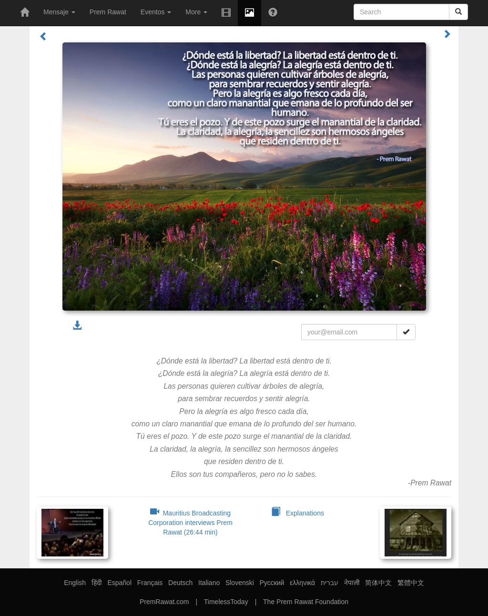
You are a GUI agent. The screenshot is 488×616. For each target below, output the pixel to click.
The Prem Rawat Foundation (305, 602)
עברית (329, 582)
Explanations (297, 513)
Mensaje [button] (59, 12)
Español (119, 582)
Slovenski (239, 582)
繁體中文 (410, 582)
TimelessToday (226, 602)
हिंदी (97, 582)
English (75, 582)
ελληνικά (302, 582)
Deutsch (180, 582)
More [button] (196, 12)
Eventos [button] (156, 12)
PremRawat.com (164, 602)
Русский (271, 582)
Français (150, 582)
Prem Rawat (108, 12)
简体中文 (378, 582)
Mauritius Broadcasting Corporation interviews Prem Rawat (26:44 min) (190, 522)
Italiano (209, 582)
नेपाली (352, 582)
